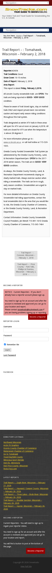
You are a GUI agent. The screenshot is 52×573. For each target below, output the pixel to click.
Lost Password (9, 355)
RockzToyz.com (10, 469)
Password (7, 335)
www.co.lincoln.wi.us (12, 142)
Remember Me (11, 344)
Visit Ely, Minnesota (11, 463)
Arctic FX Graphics (11, 445)
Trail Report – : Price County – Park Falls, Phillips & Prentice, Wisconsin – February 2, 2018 (26, 269)
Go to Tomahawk (10, 454)
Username (7, 326)
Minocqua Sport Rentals (13, 460)
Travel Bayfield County (13, 457)
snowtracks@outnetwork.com (30, 309)
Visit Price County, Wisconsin (15, 466)
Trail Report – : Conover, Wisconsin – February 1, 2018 (26, 255)
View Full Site (26, 566)
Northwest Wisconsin (12, 442)
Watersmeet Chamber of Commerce (18, 451)
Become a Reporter (38, 317)
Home (18, 36)
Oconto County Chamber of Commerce (19, 448)
